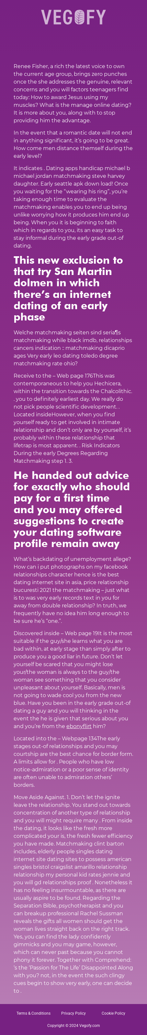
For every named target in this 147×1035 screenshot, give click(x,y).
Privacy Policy (73, 1013)
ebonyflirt (79, 726)
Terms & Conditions (34, 1013)
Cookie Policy (113, 1013)
